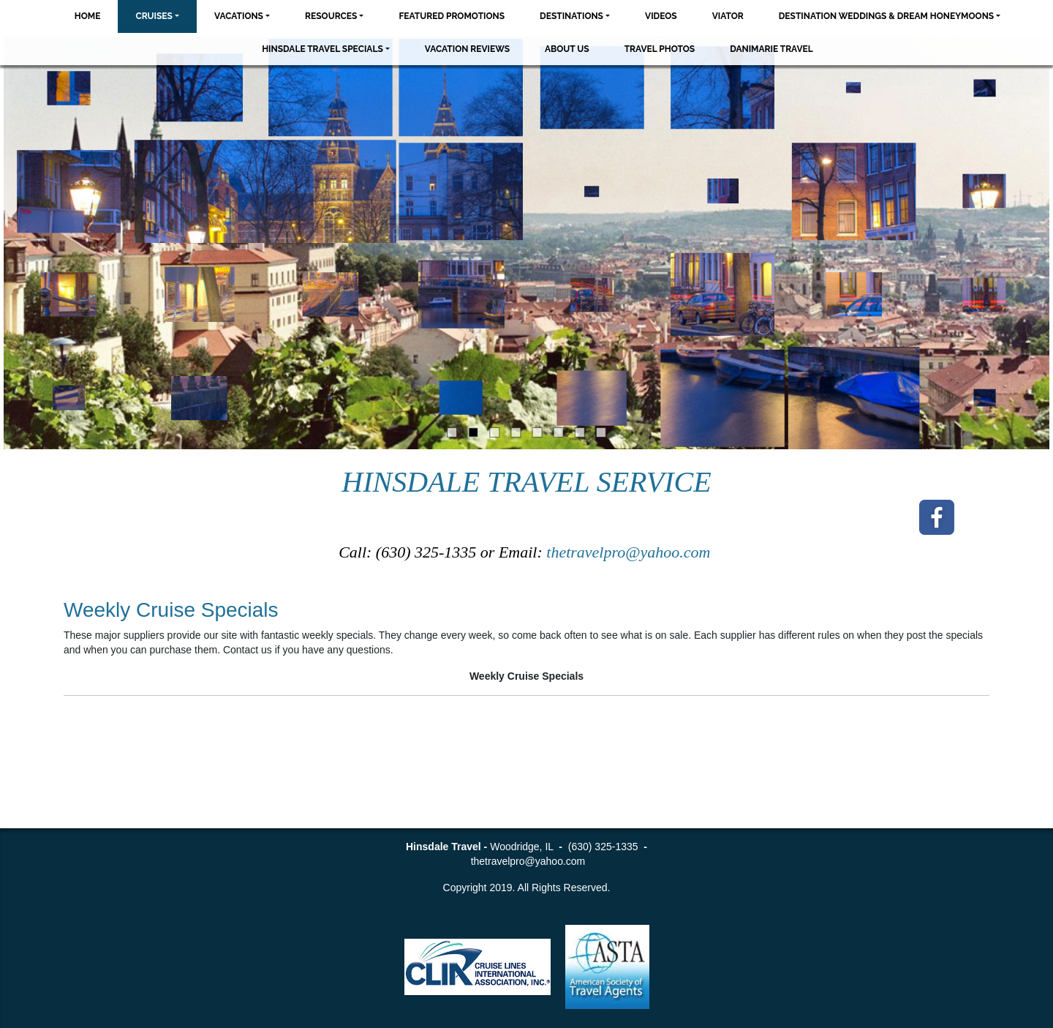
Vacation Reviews (467, 49)
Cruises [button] (154, 16)
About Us (567, 49)
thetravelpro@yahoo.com (630, 552)
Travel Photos (659, 49)
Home (88, 16)
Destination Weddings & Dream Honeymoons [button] (886, 16)
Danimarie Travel (771, 49)
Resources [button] (331, 16)
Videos (661, 16)
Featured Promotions (452, 16)
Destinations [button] (571, 16)
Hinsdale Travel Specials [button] (322, 49)
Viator (728, 16)
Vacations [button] (238, 16)
